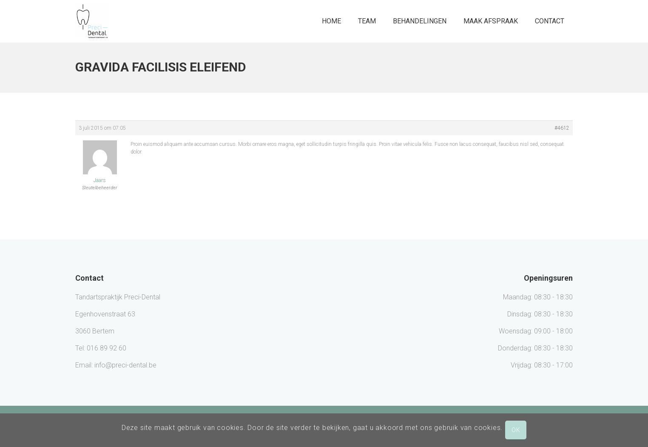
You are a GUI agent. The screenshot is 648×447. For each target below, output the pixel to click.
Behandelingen (419, 21)
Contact (549, 21)
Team (367, 21)
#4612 (561, 128)
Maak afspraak (490, 21)
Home (331, 21)
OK (516, 430)
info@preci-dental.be (125, 365)
